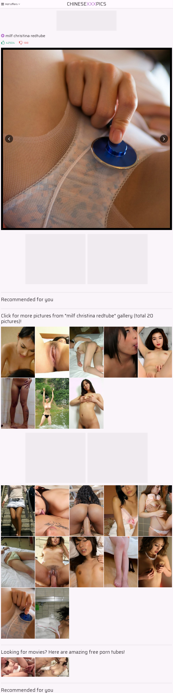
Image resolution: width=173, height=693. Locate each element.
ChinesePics (86, 4)
